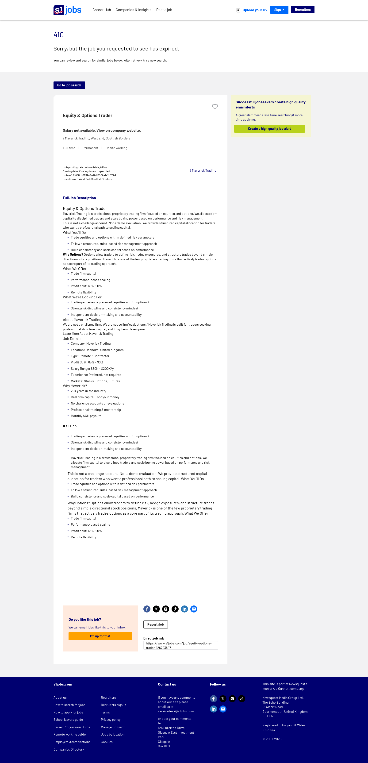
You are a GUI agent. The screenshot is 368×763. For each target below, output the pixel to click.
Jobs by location (113, 734)
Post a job (164, 9)
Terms (105, 712)
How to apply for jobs (68, 712)
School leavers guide (68, 719)
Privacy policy (110, 719)
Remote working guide (70, 734)
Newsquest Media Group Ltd (282, 698)
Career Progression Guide (72, 727)
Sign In (279, 10)
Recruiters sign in (113, 705)
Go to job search (69, 85)
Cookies (107, 742)
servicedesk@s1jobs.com (176, 711)
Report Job (155, 624)
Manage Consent (113, 727)
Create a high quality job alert (269, 129)
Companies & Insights (134, 9)
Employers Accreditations (72, 742)
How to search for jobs (69, 705)
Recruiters (303, 10)
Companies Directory (69, 749)
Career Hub (101, 9)
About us (60, 697)
